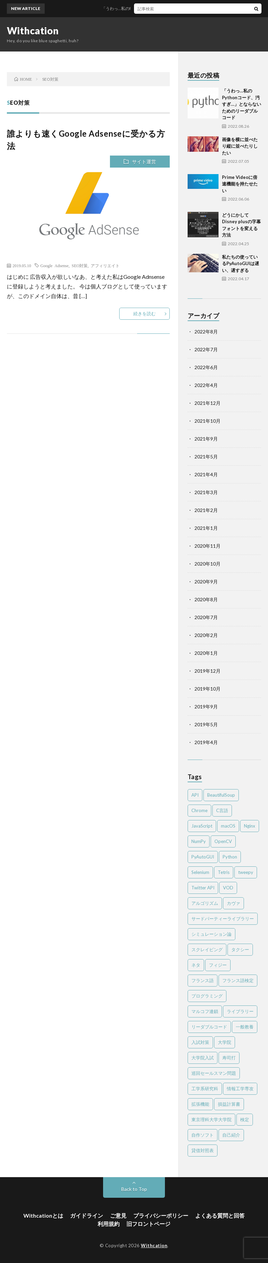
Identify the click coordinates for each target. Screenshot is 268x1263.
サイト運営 (144, 161)
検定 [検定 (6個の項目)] (244, 1119)
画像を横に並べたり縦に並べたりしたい (240, 146)
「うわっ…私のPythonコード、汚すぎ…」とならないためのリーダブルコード (241, 104)
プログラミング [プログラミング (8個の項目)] (207, 996)
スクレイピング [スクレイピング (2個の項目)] (207, 949)
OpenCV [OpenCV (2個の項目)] (223, 841)
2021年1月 (206, 528)
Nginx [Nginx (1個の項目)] (249, 826)
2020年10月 (207, 564)
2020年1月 (206, 653)
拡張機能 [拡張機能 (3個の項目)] (200, 1104)
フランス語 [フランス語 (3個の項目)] (202, 980)
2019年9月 (206, 706)
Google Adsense (55, 265)
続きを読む (144, 313)
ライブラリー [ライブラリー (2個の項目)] (240, 1011)
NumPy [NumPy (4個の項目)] (198, 841)
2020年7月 (206, 617)
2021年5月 (206, 456)
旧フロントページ (148, 1223)
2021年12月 (207, 403)
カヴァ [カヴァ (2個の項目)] (233, 903)
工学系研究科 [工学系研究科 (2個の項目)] (204, 1088)
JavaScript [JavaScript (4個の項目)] (201, 826)
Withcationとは (43, 1215)
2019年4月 (206, 742)
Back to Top (134, 1189)
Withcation (33, 30)
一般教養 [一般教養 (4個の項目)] (245, 1026)
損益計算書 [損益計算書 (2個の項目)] (229, 1104)
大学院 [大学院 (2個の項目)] (224, 1042)
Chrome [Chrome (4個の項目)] (199, 810)
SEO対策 (79, 265)
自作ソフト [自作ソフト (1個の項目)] (202, 1135)
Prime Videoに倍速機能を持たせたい (240, 183)
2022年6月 (206, 367)
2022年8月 (206, 331)
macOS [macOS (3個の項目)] (228, 826)
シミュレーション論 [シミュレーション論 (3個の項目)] (211, 934)
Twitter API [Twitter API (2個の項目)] (202, 887)
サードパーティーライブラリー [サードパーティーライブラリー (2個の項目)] (222, 918)
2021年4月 (206, 474)
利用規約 (109, 1223)
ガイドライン (86, 1215)
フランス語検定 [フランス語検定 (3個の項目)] (238, 980)
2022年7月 (206, 349)
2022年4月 (206, 385)
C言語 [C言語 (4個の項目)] (222, 810)
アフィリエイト (105, 265)
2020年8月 (206, 599)
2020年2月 (206, 635)
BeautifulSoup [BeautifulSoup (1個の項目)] (221, 795)
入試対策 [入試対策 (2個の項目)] (200, 1042)
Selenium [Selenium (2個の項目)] (200, 872)
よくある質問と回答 (220, 1215)
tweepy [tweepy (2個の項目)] (245, 872)
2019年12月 (207, 671)
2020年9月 (206, 581)
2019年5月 (206, 724)
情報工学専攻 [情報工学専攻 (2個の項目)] (240, 1088)
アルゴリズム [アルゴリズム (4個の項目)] (204, 903)
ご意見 (118, 1215)
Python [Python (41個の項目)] (230, 857)
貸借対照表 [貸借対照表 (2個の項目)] (202, 1150)
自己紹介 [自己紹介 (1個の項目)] (231, 1135)
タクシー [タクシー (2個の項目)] (240, 949)
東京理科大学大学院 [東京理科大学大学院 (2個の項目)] (211, 1119)
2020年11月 (207, 546)
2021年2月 (206, 510)
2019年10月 (207, 689)
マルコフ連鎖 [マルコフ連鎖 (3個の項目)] (204, 1011)
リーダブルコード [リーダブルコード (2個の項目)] (209, 1026)
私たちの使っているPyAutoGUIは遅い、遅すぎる (240, 263)
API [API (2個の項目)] (195, 795)
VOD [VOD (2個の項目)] (228, 887)
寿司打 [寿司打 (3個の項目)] (229, 1057)
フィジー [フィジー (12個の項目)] (218, 965)
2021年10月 (207, 421)
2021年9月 (206, 439)
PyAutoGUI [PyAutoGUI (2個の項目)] (202, 857)
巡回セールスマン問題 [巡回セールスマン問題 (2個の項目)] (213, 1073)
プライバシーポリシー (160, 1215)
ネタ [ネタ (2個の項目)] (195, 965)
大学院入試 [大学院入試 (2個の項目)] (202, 1057)
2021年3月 (206, 492)
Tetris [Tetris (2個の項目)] (224, 872)
